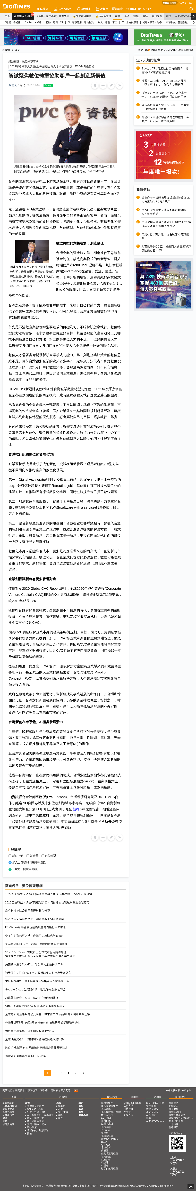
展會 (5, 1118)
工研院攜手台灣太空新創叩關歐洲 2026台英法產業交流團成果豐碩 (166, 224)
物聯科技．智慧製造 (177, 22)
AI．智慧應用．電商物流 (81, 22)
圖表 (29, 1133)
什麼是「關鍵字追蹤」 (26, 869)
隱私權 (54, 1090)
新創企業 (17, 855)
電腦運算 (106, 1147)
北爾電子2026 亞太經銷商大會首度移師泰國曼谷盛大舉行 (166, 248)
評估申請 (182, 2)
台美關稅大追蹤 (24, 15)
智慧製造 (106, 1126)
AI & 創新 (151, 1115)
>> (83, 1073)
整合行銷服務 (176, 1121)
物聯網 (104, 1132)
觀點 (145, 16)
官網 (75, 809)
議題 (136, 16)
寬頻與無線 (107, 1135)
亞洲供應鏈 (107, 1123)
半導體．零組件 (12, 22)
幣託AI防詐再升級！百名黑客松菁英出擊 (165, 236)
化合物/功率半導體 (111, 1112)
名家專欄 (128, 1105)
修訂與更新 (8, 1124)
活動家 (102, 9)
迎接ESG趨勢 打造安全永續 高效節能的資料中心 (35, 1006)
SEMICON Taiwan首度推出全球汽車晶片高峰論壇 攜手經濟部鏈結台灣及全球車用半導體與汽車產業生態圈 (40, 954)
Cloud (104, 1142)
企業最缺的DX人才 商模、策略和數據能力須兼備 (36, 944)
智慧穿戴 (106, 1156)
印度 (60, 1109)
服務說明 (32, 1090)
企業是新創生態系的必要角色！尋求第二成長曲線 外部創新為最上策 (47, 1014)
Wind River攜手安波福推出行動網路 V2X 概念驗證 (163, 212)
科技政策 (32, 1127)
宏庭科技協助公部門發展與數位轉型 (27, 910)
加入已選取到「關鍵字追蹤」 (30, 862)
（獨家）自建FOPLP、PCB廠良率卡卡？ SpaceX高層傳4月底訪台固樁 (164, 95)
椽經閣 (83, 9)
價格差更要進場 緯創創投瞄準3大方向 (29, 1031)
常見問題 (65, 1090)
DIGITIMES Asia (138, 9)
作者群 (127, 1111)
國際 (60, 1115)
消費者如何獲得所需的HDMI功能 (25, 1056)
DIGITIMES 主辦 (155, 1102)
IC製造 (104, 1165)
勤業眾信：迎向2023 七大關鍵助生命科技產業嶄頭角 (38, 973)
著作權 (44, 1090)
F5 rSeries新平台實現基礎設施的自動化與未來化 (35, 927)
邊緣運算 (106, 1109)
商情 (168, 16)
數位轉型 (50, 855)
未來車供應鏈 (82, 16)
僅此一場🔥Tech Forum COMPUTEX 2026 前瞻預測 (165, 50)
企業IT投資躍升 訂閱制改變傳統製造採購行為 (34, 1039)
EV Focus (106, 1117)
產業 (117, 16)
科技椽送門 (8, 1115)
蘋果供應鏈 (103, 16)
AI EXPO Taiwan (184, 16)
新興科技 (106, 1120)
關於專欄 (128, 1114)
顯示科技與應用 (109, 1168)
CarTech (105, 1159)
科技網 (42, 9)
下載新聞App (176, 1133)
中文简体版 (174, 1090)
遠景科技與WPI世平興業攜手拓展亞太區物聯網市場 (37, 981)
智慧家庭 (106, 1129)
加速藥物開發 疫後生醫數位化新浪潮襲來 (31, 998)
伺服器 (104, 1150)
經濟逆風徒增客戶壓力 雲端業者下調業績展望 (34, 919)
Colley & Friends (132, 1102)
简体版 (173, 2)
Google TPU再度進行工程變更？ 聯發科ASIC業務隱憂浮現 (164, 70)
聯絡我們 (173, 1127)
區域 (126, 16)
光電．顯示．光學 (152, 22)
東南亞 (61, 1106)
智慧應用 (151, 1106)
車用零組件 (107, 1102)
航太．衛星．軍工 (107, 22)
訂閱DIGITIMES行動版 (181, 1118)
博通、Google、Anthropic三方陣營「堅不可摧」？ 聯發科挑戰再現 (163, 82)
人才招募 (173, 1124)
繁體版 (166, 2)
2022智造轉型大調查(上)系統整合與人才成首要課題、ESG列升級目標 (48, 894)
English (188, 1090)
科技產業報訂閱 (177, 1115)
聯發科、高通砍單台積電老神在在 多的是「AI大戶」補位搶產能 (165, 119)
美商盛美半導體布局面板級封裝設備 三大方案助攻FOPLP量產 (165, 199)
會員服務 (173, 1109)
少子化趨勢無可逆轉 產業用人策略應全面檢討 (34, 936)
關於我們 (7, 1090)
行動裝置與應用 (109, 1153)
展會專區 (83, 1115)
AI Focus (105, 1144)
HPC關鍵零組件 (109, 1106)
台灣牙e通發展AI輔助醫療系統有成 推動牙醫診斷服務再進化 (42, 1023)
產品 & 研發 (152, 1112)
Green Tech (107, 1115)
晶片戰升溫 (8, 1102)
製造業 (34, 855)
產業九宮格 (8, 1112)
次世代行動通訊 (109, 1139)
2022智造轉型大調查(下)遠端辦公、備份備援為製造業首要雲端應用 (47, 902)
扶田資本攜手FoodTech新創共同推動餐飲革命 (34, 964)
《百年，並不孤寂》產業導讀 (52, 16)
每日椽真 (157, 16)
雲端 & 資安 (152, 1109)
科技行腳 (128, 1108)
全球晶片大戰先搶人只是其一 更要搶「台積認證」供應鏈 (165, 107)
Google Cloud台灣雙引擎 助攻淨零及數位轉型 (35, 989)
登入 (191, 2)
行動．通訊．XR (54, 22)
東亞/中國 (63, 1112)
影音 (117, 9)
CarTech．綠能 (33, 22)
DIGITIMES (181, 1097)
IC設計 (104, 1162)
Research (62, 9)
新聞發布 (20, 1090)
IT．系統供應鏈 (130, 22)
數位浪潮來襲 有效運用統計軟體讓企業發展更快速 (36, 1048)
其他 (148, 1118)
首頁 (7, 16)
